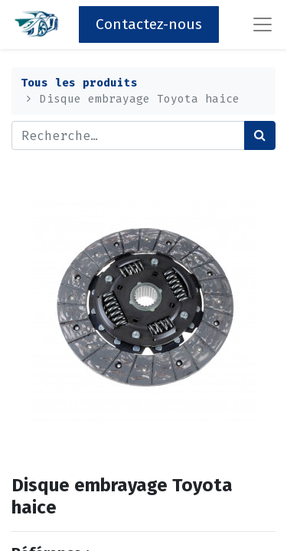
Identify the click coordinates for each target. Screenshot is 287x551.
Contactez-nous (149, 24)
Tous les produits (79, 83)
